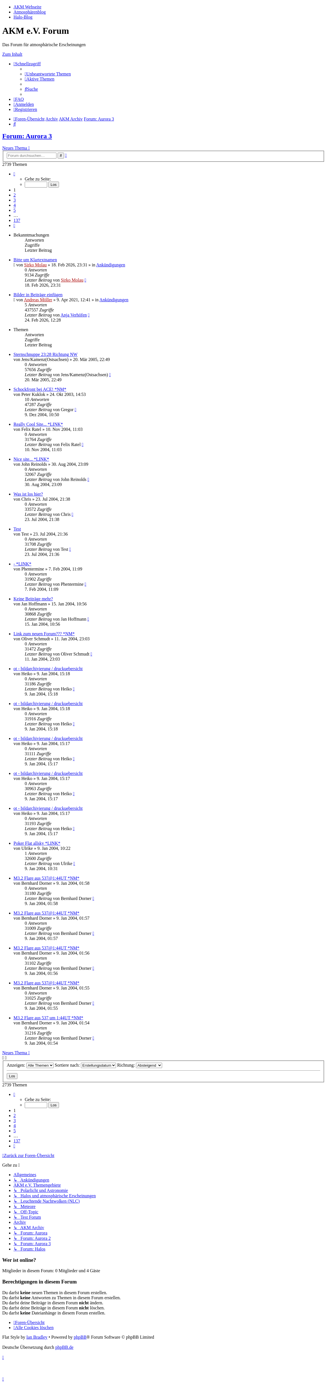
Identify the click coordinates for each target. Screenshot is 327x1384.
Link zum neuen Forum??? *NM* (44, 633)
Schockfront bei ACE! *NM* (39, 389)
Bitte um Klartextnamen (35, 259)
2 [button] (14, 195)
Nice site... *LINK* (31, 459)
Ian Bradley (36, 1337)
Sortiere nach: (85, 1065)
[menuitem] (48, 74)
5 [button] (14, 210)
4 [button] (14, 205)
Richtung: (139, 1065)
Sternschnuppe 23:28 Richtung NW (45, 354)
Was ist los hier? (28, 494)
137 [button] (16, 220)
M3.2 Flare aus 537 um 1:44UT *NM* (48, 1017)
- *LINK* (22, 563)
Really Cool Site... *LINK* (38, 424)
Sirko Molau (35, 264)
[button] (14, 173)
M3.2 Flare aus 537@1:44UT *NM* (46, 878)
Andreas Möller (38, 299)
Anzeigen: (30, 1065)
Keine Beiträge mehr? (33, 598)
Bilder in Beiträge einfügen (38, 294)
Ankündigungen (110, 264)
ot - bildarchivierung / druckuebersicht (48, 668)
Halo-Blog (23, 17)
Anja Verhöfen (74, 315)
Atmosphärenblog (29, 12)
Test (17, 529)
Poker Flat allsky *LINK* (36, 843)
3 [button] (14, 200)
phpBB (80, 1337)
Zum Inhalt (12, 54)
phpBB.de (64, 1347)
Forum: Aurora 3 (27, 136)
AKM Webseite (27, 7)
